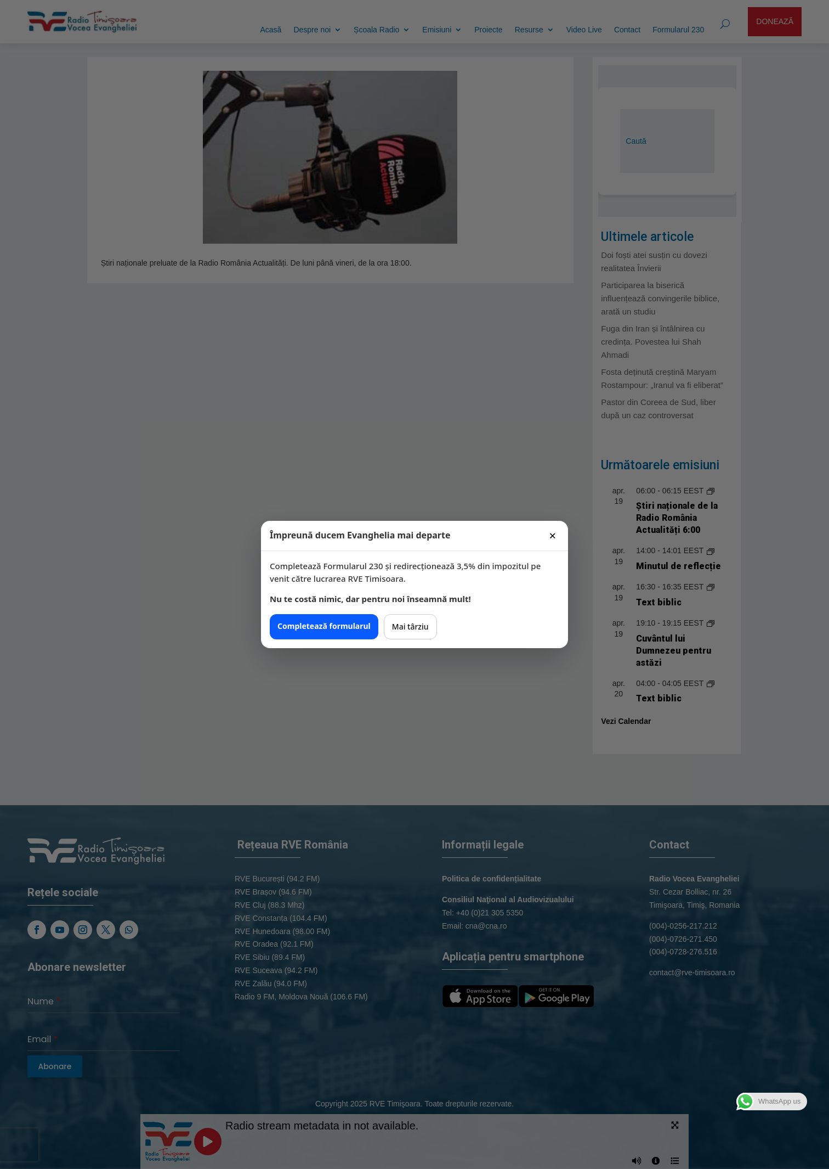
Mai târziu (410, 626)
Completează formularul (324, 626)
